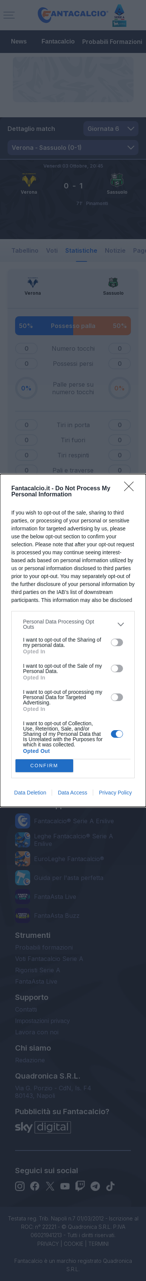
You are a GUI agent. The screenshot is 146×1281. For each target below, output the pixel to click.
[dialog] (73, 640)
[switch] (117, 642)
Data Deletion (30, 793)
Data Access (72, 793)
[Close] (131, 489)
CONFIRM (44, 766)
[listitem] (73, 624)
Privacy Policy (115, 793)
